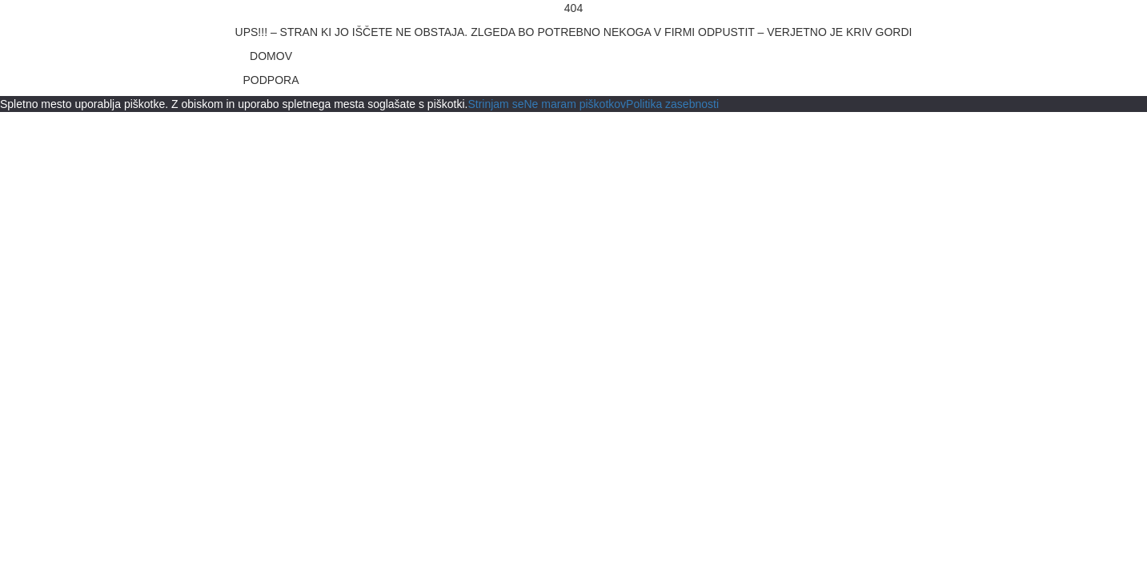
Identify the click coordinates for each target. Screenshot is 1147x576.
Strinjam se (495, 104)
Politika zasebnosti (672, 104)
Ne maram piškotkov (574, 104)
